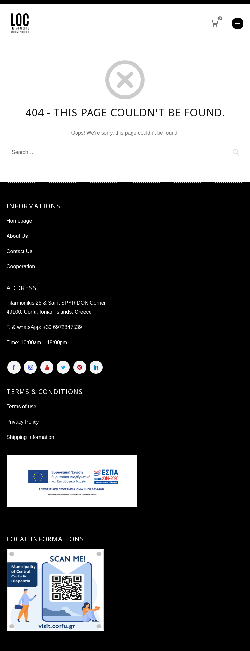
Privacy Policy (23, 422)
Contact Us (19, 251)
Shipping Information (30, 437)
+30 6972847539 (62, 327)
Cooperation (21, 266)
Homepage (19, 221)
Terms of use (21, 406)
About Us (17, 236)
